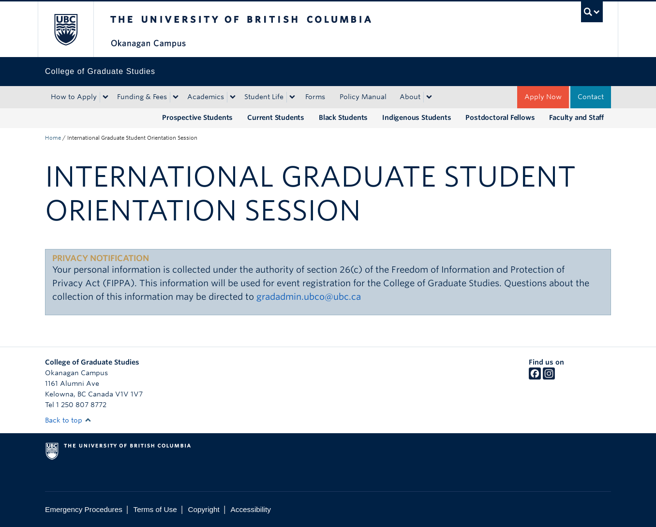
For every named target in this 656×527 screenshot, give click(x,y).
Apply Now (543, 97)
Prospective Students (197, 117)
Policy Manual (363, 97)
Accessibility (251, 509)
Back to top (68, 420)
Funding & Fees (142, 97)
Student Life (263, 97)
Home (53, 137)
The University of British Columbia (65, 29)
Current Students (275, 117)
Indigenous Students (416, 117)
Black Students (343, 117)
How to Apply (74, 97)
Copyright (203, 509)
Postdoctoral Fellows (500, 117)
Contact (591, 97)
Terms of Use (155, 509)
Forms (315, 97)
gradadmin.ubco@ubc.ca (308, 297)
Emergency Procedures (83, 509)
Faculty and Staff (576, 117)
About (410, 97)
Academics (205, 97)
